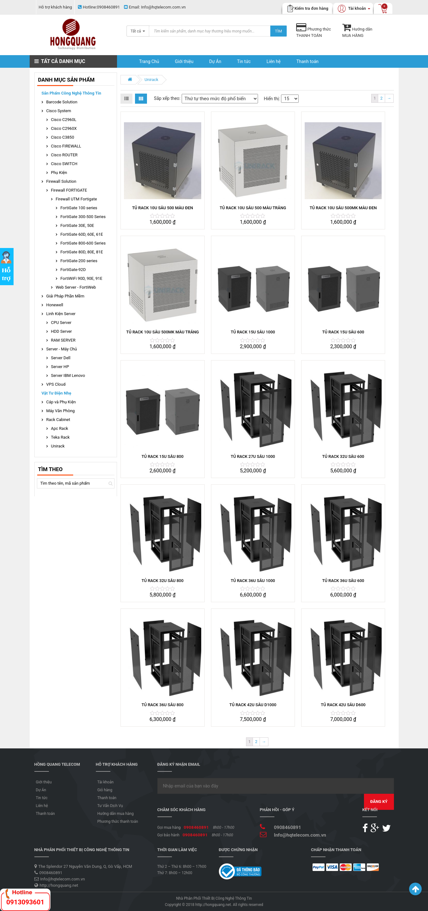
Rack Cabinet (58, 419)
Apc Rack (59, 428)
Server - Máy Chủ (61, 349)
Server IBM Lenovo (68, 375)
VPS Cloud (56, 384)
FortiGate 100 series (79, 207)
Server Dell (61, 357)
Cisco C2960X (64, 128)
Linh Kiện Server (61, 313)
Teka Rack (60, 437)
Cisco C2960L (63, 119)
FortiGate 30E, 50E (77, 225)
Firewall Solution (61, 181)
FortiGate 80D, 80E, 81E (82, 252)
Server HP (60, 366)
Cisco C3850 (62, 137)
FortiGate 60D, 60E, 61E (82, 234)
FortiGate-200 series (79, 260)
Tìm (278, 31)
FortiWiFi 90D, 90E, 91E (82, 278)
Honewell (54, 305)
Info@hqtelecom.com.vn (154, 7)
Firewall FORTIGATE (69, 190)
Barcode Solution (62, 102)
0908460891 (99, 7)
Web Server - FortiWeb (76, 287)
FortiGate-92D (73, 269)
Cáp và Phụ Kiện (61, 402)
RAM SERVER (63, 340)
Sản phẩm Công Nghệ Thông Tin (71, 93)
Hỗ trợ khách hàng (55, 7)
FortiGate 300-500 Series (83, 216)
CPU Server (61, 322)
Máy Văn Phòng (60, 410)
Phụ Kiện (59, 172)
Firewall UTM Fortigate (76, 199)
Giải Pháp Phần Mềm (65, 296)
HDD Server (61, 331)
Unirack (151, 79)
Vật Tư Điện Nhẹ (56, 393)
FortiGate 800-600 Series (83, 243)
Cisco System (58, 110)
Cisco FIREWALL (66, 146)
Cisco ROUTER (64, 155)
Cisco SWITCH (64, 163)
